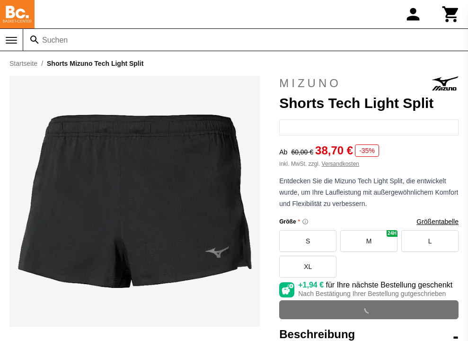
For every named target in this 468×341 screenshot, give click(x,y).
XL (308, 266)
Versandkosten (340, 164)
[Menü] (11, 40)
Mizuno (369, 83)
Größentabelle (437, 221)
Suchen (55, 40)
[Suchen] (34, 40)
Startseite (23, 63)
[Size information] (305, 221)
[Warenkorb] (451, 14)
